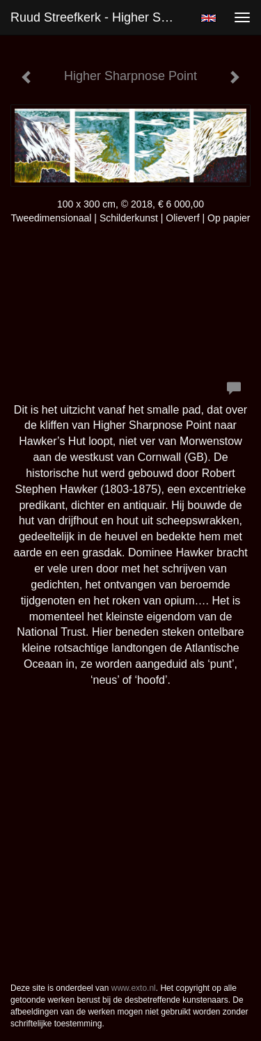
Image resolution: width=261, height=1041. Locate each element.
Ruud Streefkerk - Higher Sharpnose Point (99, 17)
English (208, 18)
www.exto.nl (133, 988)
